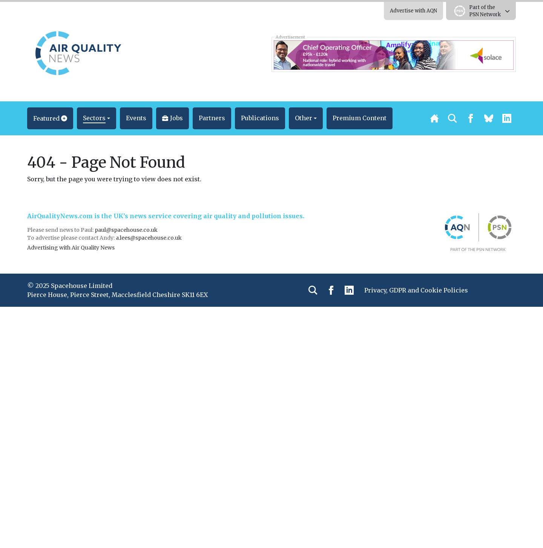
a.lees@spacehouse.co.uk (149, 237)
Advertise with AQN (413, 11)
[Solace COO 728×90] (393, 54)
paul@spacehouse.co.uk (127, 230)
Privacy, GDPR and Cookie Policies (416, 290)
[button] (50, 118)
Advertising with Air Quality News (71, 247)
